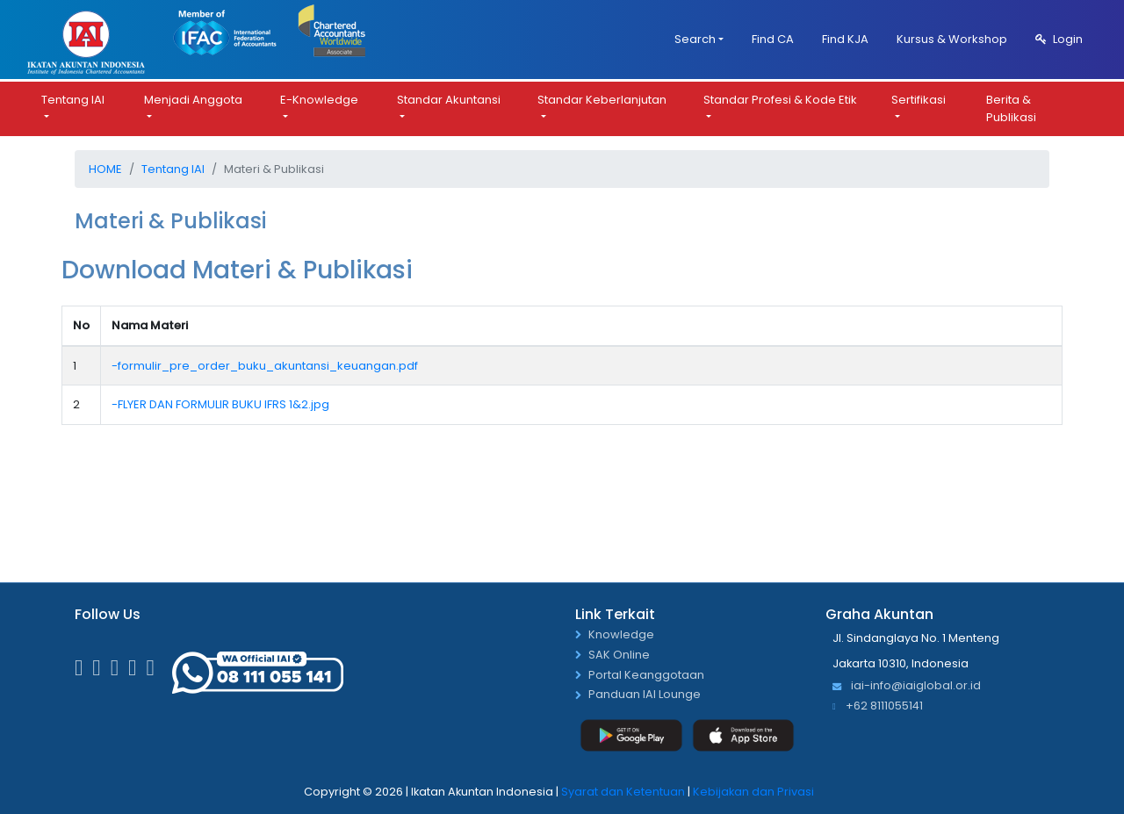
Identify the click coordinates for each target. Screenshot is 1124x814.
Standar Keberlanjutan (601, 99)
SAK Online (619, 655)
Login (1059, 39)
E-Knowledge (319, 99)
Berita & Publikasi (1011, 108)
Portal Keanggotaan (646, 675)
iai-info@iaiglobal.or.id (906, 686)
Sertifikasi (918, 99)
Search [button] (695, 39)
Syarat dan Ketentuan (623, 791)
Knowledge (621, 635)
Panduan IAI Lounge (644, 695)
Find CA (773, 39)
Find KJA (845, 39)
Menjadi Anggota (193, 99)
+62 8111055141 (877, 706)
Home (105, 169)
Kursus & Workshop (952, 39)
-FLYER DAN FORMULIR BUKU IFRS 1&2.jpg (220, 404)
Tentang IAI (72, 99)
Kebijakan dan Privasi (753, 791)
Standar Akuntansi (449, 99)
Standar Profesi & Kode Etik (780, 99)
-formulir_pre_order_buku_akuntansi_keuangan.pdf (265, 365)
